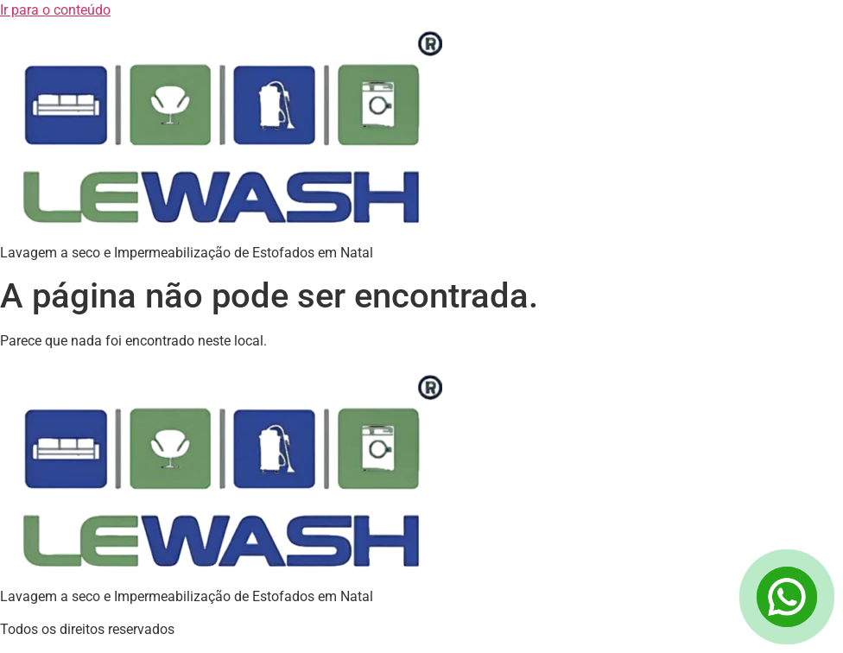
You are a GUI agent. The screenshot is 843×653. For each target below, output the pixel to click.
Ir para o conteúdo (55, 10)
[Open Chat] (787, 597)
